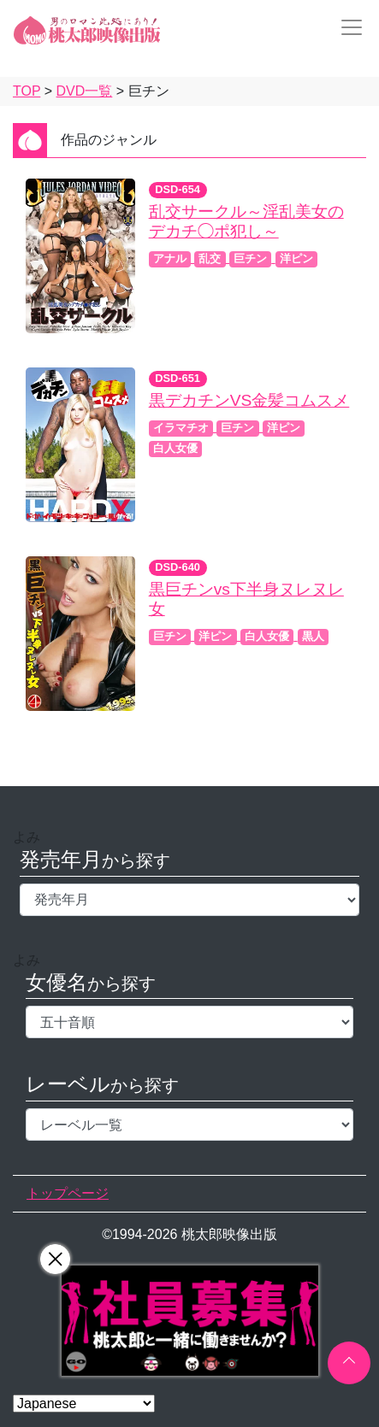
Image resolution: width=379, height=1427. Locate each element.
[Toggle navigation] (346, 27)
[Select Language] (84, 1403)
